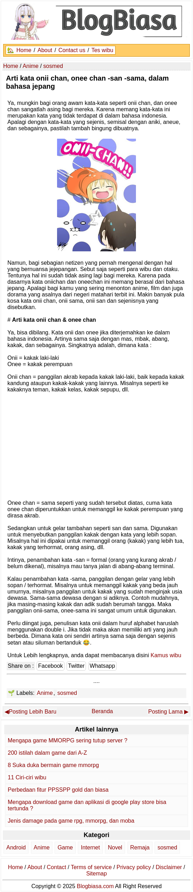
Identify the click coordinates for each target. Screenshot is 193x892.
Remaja (140, 847)
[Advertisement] (96, 446)
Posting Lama (165, 712)
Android (16, 847)
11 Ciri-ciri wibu (27, 777)
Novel (115, 847)
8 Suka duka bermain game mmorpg (53, 765)
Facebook (50, 666)
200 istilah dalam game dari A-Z (47, 753)
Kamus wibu (166, 655)
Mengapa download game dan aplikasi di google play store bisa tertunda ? (87, 805)
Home (23, 50)
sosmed (67, 693)
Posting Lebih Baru (32, 712)
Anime (44, 693)
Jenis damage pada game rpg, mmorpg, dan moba (71, 821)
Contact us (71, 50)
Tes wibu (102, 50)
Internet (90, 847)
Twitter (76, 666)
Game (65, 847)
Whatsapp (102, 666)
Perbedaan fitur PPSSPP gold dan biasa (58, 790)
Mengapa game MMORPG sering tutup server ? (67, 740)
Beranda (102, 711)
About (44, 50)
